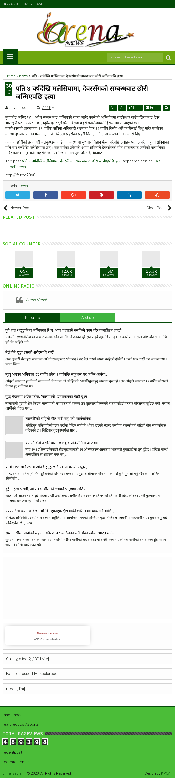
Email (152, 108)
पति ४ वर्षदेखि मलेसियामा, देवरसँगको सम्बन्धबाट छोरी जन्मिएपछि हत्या (72, 161)
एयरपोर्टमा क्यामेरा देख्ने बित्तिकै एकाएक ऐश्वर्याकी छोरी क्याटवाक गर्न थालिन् (59, 511)
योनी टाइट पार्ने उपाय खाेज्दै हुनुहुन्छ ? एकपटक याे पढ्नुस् (45, 467)
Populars (32, 317)
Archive (87, 317)
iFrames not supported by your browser (47, 635)
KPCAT (166, 773)
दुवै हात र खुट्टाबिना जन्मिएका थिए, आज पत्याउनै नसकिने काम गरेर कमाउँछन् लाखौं (63, 330)
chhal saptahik (14, 773)
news (23, 185)
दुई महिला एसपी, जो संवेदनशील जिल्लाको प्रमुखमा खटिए (45, 489)
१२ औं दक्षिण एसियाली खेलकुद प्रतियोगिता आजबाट (62, 443)
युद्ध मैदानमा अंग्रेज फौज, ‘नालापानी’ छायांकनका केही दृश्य (47, 396)
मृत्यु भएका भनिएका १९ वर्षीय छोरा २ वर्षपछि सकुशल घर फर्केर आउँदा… (56, 374)
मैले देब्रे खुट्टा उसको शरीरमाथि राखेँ (29, 352)
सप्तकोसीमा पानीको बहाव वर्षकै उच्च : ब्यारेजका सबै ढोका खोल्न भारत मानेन (60, 533)
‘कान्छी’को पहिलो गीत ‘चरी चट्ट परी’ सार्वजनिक (58, 418)
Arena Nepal (36, 300)
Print (135, 108)
